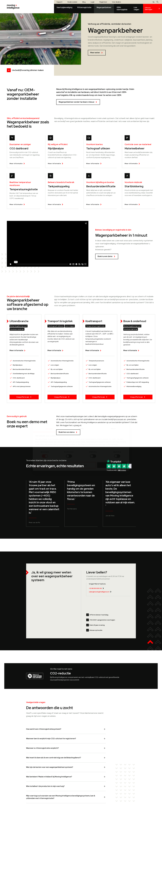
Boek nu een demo (107, 256)
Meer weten (96, 52)
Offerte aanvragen (152, 8)
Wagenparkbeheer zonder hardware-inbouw (78, 102)
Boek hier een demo (68, 432)
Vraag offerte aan (24, 397)
